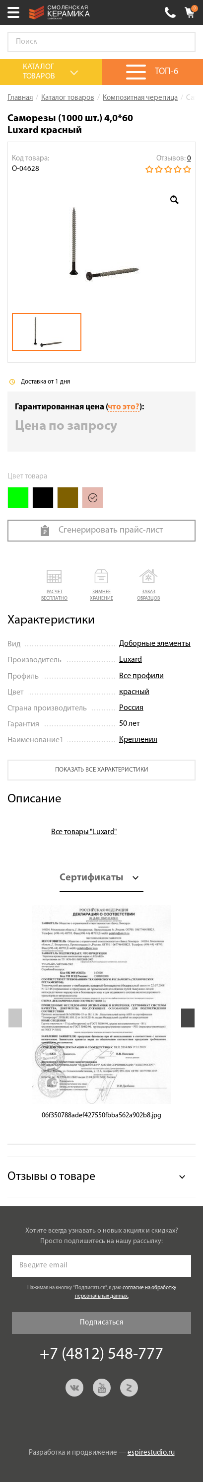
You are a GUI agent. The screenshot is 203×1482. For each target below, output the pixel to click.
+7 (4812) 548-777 (170, 12)
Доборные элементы (155, 644)
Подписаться (101, 1322)
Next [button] (188, 1018)
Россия (131, 708)
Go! (183, 42)
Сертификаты (92, 878)
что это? (123, 407)
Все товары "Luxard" (84, 832)
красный (134, 692)
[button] (54, 585)
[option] (101, 244)
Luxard (130, 660)
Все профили (141, 676)
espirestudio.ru (151, 1453)
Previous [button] (15, 1018)
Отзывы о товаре (51, 1177)
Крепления (138, 740)
